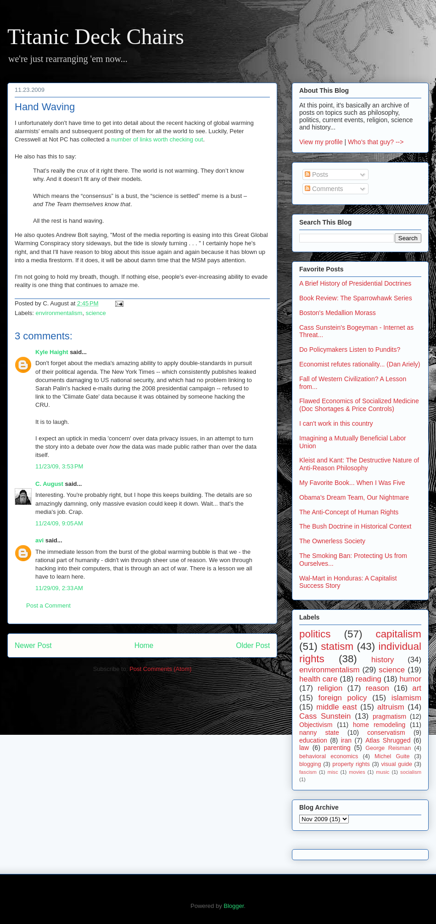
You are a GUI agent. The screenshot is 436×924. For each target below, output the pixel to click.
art (416, 688)
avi (39, 540)
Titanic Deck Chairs (95, 36)
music (382, 772)
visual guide (396, 764)
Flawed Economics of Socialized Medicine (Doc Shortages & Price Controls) (359, 404)
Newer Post (33, 645)
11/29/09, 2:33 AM (59, 588)
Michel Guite (392, 756)
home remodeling (379, 724)
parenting (337, 747)
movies (357, 772)
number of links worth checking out (157, 139)
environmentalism (59, 313)
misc (333, 772)
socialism (410, 772)
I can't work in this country (336, 423)
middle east (336, 707)
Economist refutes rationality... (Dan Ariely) (359, 364)
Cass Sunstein (325, 716)
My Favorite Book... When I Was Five (352, 482)
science (96, 313)
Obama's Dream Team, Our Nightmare (354, 497)
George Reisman (388, 748)
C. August (49, 483)
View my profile (321, 142)
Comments (324, 188)
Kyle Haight (51, 352)
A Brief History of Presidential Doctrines (355, 283)
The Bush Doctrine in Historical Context (355, 526)
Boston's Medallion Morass (337, 312)
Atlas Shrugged (387, 740)
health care (318, 679)
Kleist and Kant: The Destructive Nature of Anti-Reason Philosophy (359, 464)
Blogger (234, 905)
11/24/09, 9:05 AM (59, 523)
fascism (308, 772)
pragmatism (389, 716)
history (382, 659)
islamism (406, 697)
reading (368, 679)
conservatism (386, 732)
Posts (316, 174)
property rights (351, 764)
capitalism (398, 634)
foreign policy (343, 697)
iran (346, 740)
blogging (310, 764)
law (304, 747)
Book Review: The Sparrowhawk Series (355, 298)
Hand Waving (45, 107)
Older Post (253, 645)
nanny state (319, 732)
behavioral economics (328, 756)
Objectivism (315, 724)
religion (330, 688)
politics (314, 634)
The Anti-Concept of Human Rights (348, 512)
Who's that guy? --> (375, 142)
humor (410, 679)
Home (144, 645)
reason (377, 688)
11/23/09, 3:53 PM (59, 466)
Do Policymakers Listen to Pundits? (349, 349)
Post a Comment (48, 605)
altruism (390, 707)
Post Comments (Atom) (160, 668)
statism (337, 646)
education (313, 740)
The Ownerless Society (332, 541)
